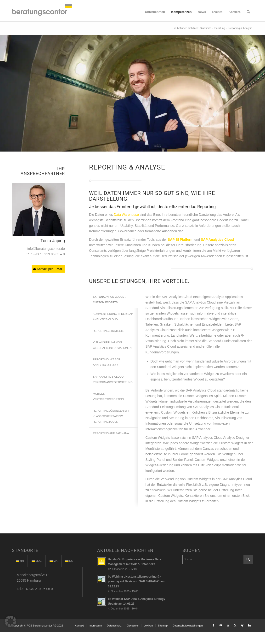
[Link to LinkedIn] (249, 625)
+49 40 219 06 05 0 (38, 589)
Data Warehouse (126, 215)
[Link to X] (235, 625)
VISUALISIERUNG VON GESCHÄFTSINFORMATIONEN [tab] (112, 345)
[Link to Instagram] (227, 625)
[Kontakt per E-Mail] (48, 269)
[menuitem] (155, 12)
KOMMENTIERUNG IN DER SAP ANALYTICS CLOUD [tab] (113, 316)
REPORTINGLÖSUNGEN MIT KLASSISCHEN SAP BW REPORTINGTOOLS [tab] (111, 416)
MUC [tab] (37, 560)
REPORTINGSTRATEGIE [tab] (108, 330)
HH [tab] (20, 560)
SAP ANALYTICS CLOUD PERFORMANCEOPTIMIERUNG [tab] (113, 379)
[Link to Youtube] (220, 625)
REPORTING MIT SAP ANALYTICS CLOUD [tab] (106, 362)
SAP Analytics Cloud (217, 239)
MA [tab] (53, 560)
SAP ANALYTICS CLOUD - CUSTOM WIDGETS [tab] (109, 299)
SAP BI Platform (180, 239)
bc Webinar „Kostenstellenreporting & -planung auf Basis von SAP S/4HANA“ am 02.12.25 (136, 581)
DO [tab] (69, 560)
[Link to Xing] (242, 625)
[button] (10, 621)
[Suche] (248, 12)
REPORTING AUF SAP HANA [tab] (111, 433)
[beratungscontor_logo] (42, 10)
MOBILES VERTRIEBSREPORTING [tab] (108, 396)
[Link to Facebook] (213, 625)
